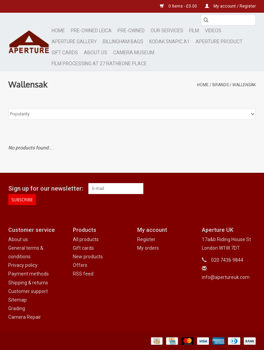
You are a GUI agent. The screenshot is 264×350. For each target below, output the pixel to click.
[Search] (228, 19)
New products (88, 256)
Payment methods (28, 273)
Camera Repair (24, 317)
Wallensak (244, 84)
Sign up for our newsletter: (45, 188)
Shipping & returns (28, 282)
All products (86, 239)
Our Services (167, 30)
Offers (80, 265)
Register (146, 239)
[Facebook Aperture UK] (226, 188)
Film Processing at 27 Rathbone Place (99, 63)
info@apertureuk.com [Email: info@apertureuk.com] (226, 277)
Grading (16, 308)
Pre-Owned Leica (91, 30)
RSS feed (83, 273)
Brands (220, 84)
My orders (148, 248)
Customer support (28, 291)
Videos (213, 30)
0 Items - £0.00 (179, 6)
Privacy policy (22, 265)
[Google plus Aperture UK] (238, 188)
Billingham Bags (123, 41)
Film (194, 30)
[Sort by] (132, 114)
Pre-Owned (131, 30)
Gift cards (65, 52)
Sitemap (17, 300)
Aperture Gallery (74, 41)
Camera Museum (133, 52)
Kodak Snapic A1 (169, 41)
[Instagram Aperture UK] (250, 188)
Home (58, 30)
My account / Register (230, 6)
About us (18, 239)
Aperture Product (219, 41)
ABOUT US (95, 52)
